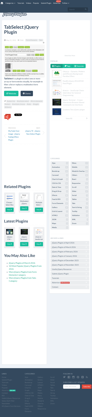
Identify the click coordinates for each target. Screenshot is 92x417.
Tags (67, 66)
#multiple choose (18, 104)
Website (11, 93)
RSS (3, 396)
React (80, 179)
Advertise (57, 2)
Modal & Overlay (80, 171)
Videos (28, 3)
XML (80, 219)
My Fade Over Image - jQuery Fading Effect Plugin (14, 135)
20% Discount (65, 282)
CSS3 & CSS (60, 183)
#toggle (36, 104)
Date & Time (60, 187)
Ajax (60, 163)
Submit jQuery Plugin (70, 274)
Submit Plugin (46, 3)
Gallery (60, 207)
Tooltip (80, 211)
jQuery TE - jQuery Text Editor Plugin (32, 132)
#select (7, 104)
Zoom (80, 223)
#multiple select (23, 101)
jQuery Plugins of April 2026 (70, 243)
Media (60, 227)
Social (80, 195)
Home (4, 377)
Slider (80, 191)
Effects (60, 195)
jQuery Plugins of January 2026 (70, 256)
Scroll (80, 187)
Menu (80, 163)
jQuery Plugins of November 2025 (70, 265)
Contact (70, 287)
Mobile (80, 167)
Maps (60, 223)
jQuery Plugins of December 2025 (70, 260)
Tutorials (20, 3)
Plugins (56, 66)
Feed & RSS (60, 199)
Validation (80, 215)
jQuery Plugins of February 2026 (70, 251)
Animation (60, 167)
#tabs (29, 104)
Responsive (80, 183)
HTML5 (60, 215)
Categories (11, 3)
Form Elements (31, 40)
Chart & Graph (60, 179)
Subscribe (86, 386)
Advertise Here (70, 55)
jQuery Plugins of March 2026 (22, 263)
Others (80, 175)
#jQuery (8, 107)
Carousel (60, 175)
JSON (60, 219)
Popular (36, 3)
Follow (65, 3)
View (9, 210)
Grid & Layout (60, 211)
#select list (11, 101)
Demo (27, 93)
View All (77, 118)
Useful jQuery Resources (70, 269)
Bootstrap (60, 171)
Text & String (80, 207)
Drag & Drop (60, 191)
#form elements (36, 101)
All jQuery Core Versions (11, 406)
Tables (80, 199)
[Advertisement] (24, 162)
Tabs (40, 40)
